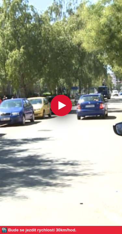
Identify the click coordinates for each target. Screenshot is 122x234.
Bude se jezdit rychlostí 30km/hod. (42, 230)
